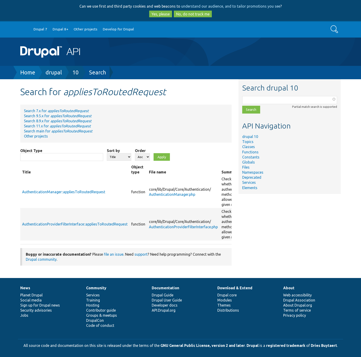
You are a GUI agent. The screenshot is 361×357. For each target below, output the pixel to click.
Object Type (31, 151)
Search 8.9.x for (57, 121)
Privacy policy (294, 315)
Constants (250, 157)
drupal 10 (250, 137)
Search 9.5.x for (57, 116)
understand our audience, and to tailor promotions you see (230, 6)
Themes (224, 305)
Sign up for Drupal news (40, 305)
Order (140, 151)
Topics (247, 142)
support (141, 254)
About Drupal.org (297, 305)
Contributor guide (101, 310)
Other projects (85, 29)
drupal (54, 72)
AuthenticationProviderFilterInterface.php (183, 227)
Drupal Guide (162, 295)
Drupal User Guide (167, 300)
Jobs (24, 315)
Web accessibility (297, 295)
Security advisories (36, 310)
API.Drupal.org (163, 310)
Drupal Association (299, 300)
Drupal (253, 345)
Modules (224, 300)
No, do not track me (193, 14)
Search (97, 72)
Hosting (92, 305)
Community (96, 288)
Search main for (58, 131)
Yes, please (160, 14)
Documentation (165, 288)
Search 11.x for (57, 126)
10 (75, 72)
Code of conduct (100, 325)
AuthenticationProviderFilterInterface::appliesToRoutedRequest (75, 224)
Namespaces (252, 172)
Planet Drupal (31, 295)
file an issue (113, 254)
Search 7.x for (56, 111)
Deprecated (251, 177)
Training (93, 300)
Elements (249, 188)
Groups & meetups (101, 315)
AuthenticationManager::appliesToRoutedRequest (63, 192)
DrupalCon (95, 320)
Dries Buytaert (324, 345)
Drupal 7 (40, 29)
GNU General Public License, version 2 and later (202, 345)
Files (246, 167)
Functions (250, 152)
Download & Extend (234, 288)
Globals (248, 162)
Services (249, 182)
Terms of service (297, 310)
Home (27, 72)
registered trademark (285, 345)
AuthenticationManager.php (172, 194)
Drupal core (227, 295)
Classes (248, 147)
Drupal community (41, 259)
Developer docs (165, 305)
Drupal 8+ (60, 29)
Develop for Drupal (118, 29)
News (25, 288)
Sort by (113, 151)
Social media (31, 300)
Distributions (228, 310)
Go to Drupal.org (24, 29)
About (288, 288)
